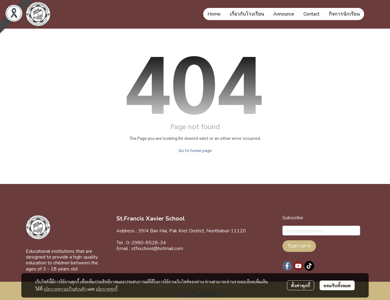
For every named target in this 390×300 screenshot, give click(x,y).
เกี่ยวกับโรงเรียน (247, 14)
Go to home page (195, 150)
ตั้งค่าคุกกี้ (300, 285)
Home (214, 14)
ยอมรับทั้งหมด (337, 285)
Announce (283, 14)
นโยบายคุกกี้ (107, 288)
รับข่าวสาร (299, 246)
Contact (311, 14)
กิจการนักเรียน (344, 14)
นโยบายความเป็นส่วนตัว (65, 288)
